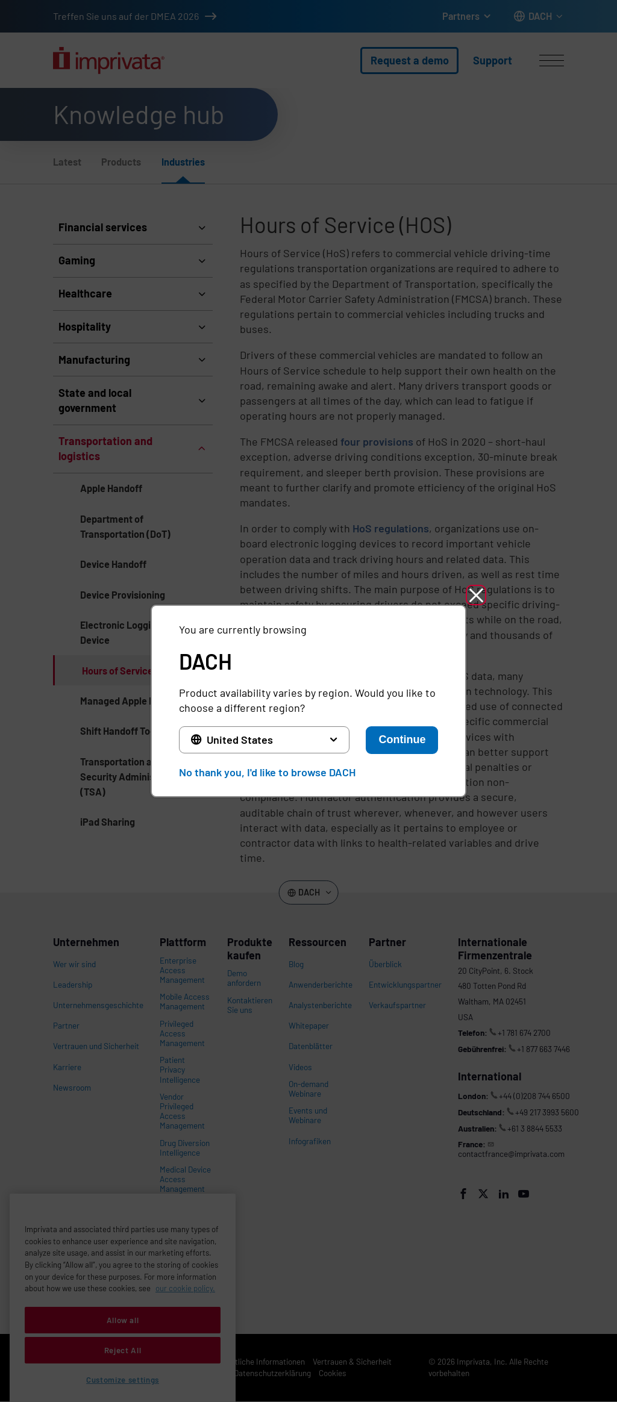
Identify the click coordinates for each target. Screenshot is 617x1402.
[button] (476, 595)
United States (240, 739)
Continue (401, 740)
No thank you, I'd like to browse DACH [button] (267, 772)
